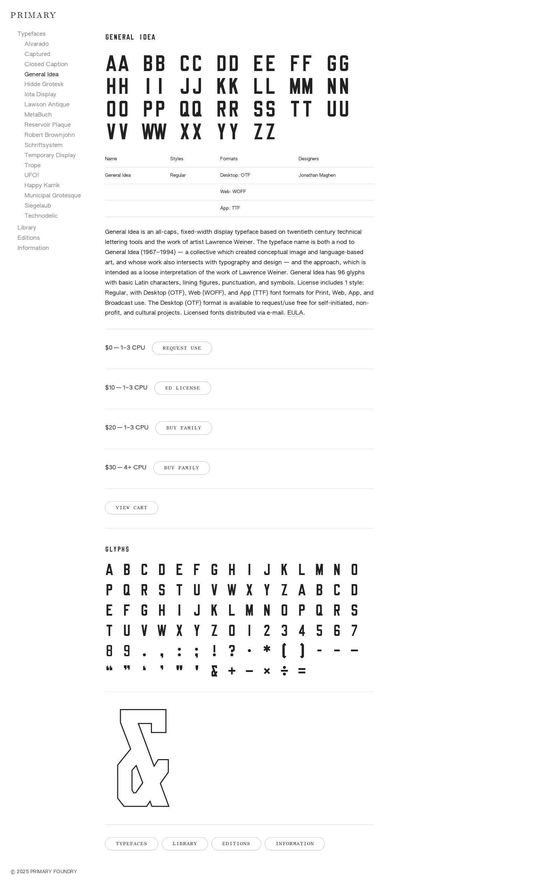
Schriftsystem (44, 145)
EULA (295, 313)
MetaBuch (38, 115)
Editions (29, 238)
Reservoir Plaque (48, 125)
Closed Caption (46, 65)
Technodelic (41, 216)
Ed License (182, 388)
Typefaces (32, 34)
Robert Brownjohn (50, 135)
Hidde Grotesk (44, 84)
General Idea (41, 75)
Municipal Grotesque (53, 196)
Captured (37, 54)
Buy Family (183, 427)
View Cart (131, 507)
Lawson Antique (47, 105)
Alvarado (37, 44)
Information (33, 248)
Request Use (182, 348)
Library (27, 228)
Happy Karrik (42, 186)
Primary (34, 15)
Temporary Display (50, 156)
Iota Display (40, 95)
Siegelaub (38, 206)
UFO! (32, 175)
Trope (33, 166)
